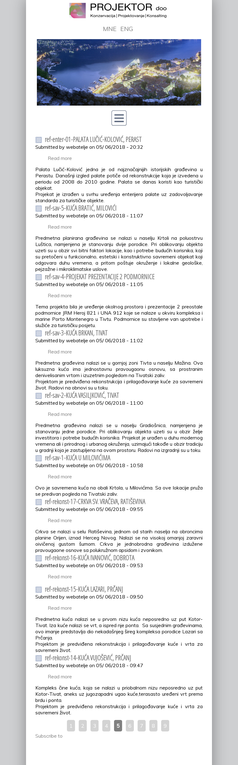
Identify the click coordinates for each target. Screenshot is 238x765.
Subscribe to (49, 736)
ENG (126, 29)
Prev (45, 92)
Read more (60, 158)
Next (193, 92)
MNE (110, 29)
